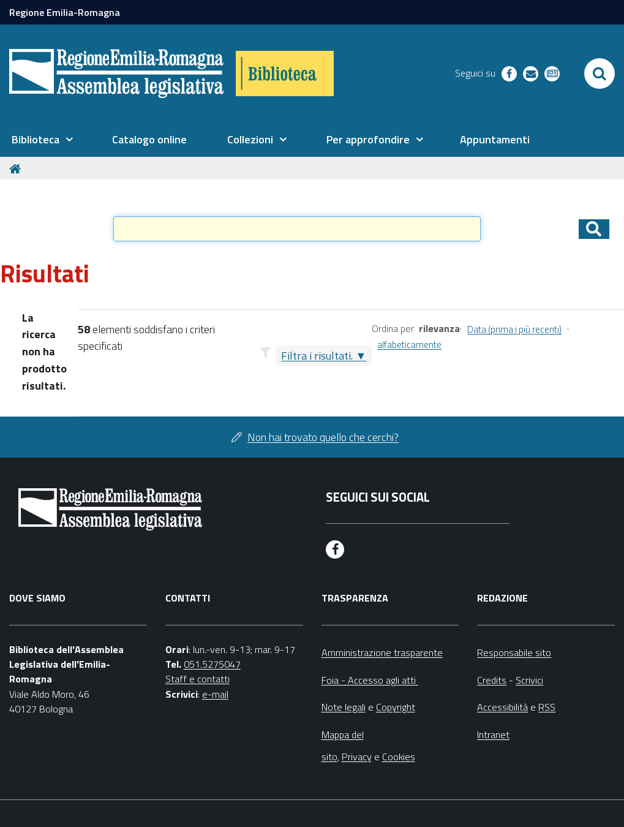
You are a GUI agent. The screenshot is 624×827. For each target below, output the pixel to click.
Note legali (343, 707)
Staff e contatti (197, 678)
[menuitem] (42, 140)
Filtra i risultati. (317, 355)
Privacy (357, 756)
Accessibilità (502, 707)
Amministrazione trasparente (382, 652)
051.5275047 (212, 664)
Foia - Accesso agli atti (369, 680)
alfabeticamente (409, 345)
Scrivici (529, 680)
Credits (491, 680)
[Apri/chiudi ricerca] (599, 73)
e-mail (215, 694)
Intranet (493, 734)
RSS (546, 707)
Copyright (395, 707)
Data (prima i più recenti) (514, 329)
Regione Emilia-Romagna (64, 12)
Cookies (398, 756)
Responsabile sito (514, 652)
